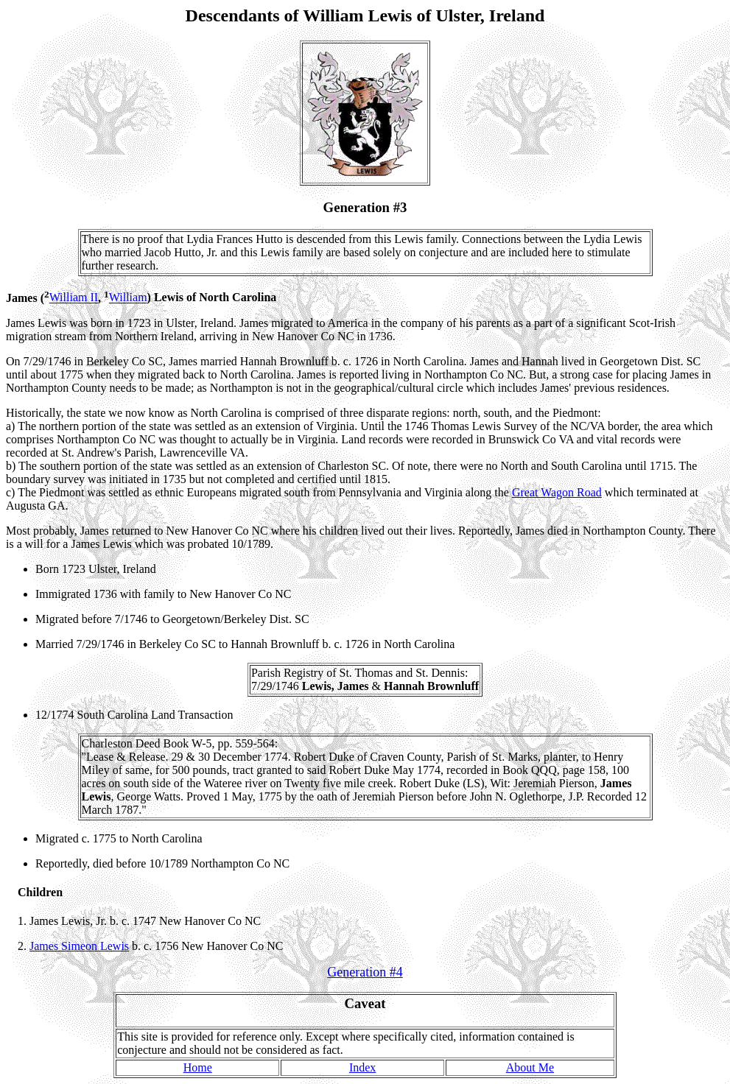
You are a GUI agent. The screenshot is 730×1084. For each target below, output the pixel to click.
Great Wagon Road (557, 492)
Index (362, 1067)
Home (197, 1067)
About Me (530, 1067)
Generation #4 (364, 972)
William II (73, 298)
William (128, 298)
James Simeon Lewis (79, 946)
